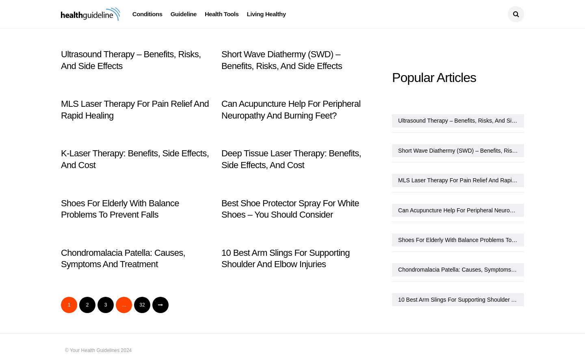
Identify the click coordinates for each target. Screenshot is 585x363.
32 (142, 305)
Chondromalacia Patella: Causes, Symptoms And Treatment (461, 269)
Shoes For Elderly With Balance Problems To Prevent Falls (461, 240)
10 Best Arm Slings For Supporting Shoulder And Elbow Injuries (461, 299)
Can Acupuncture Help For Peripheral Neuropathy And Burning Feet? (461, 210)
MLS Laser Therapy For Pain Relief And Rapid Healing (461, 180)
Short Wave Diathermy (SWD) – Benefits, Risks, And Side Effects (461, 150)
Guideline (184, 14)
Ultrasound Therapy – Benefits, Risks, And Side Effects (461, 120)
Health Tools (222, 14)
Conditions (147, 14)
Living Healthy (266, 14)
